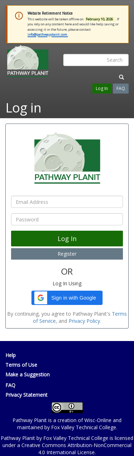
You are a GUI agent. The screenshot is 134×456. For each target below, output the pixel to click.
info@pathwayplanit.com (48, 34)
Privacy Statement (26, 394)
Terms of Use (21, 364)
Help (10, 355)
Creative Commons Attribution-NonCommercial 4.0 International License (76, 449)
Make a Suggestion (27, 374)
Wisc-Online (97, 420)
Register (67, 253)
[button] (67, 298)
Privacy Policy (84, 320)
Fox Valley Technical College (83, 427)
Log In (102, 88)
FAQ (120, 88)
